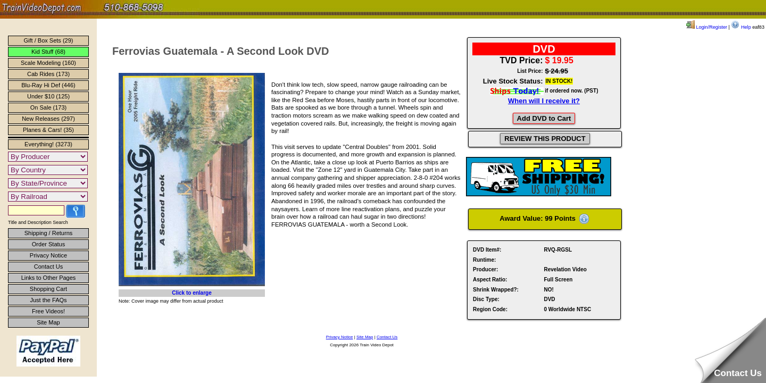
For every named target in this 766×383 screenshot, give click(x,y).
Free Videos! (48, 311)
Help (741, 27)
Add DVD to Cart (544, 118)
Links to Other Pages (48, 277)
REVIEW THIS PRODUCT (544, 139)
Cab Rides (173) (48, 74)
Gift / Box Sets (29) (48, 40)
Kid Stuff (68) (48, 51)
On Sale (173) (48, 107)
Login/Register (706, 27)
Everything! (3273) (48, 144)
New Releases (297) (48, 118)
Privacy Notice (48, 255)
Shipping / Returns (48, 233)
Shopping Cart (48, 289)
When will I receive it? (544, 101)
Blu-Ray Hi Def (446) (48, 85)
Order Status (48, 244)
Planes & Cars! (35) (48, 130)
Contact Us (48, 266)
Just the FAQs (48, 300)
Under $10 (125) (48, 96)
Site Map (48, 322)
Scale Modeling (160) (48, 63)
